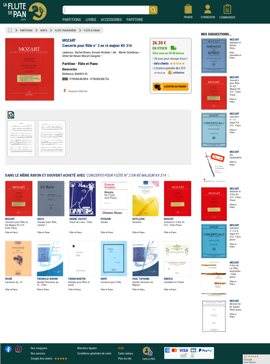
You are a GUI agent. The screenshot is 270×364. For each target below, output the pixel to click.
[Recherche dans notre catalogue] (110, 10)
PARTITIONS (72, 19)
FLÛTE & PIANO (92, 30)
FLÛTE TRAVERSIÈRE (65, 30)
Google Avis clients (49, 358)
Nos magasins (39, 348)
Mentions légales (87, 348)
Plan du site (124, 358)
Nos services (38, 353)
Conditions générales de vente (96, 353)
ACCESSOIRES (111, 19)
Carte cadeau (125, 353)
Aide (121, 348)
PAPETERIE (134, 19)
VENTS (43, 30)
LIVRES (91, 19)
